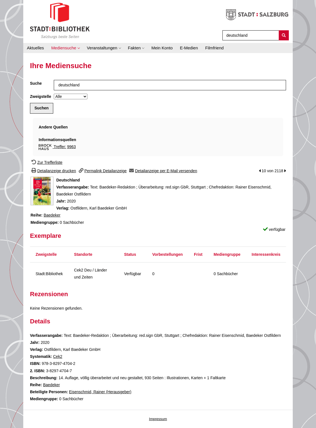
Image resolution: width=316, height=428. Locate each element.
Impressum (158, 419)
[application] (65, 48)
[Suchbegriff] (249, 35)
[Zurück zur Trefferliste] (46, 162)
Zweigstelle (40, 96)
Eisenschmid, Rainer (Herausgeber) (100, 392)
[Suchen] (284, 35)
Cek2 (57, 356)
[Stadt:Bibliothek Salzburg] (60, 20)
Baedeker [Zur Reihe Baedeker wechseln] (52, 215)
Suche (36, 83)
